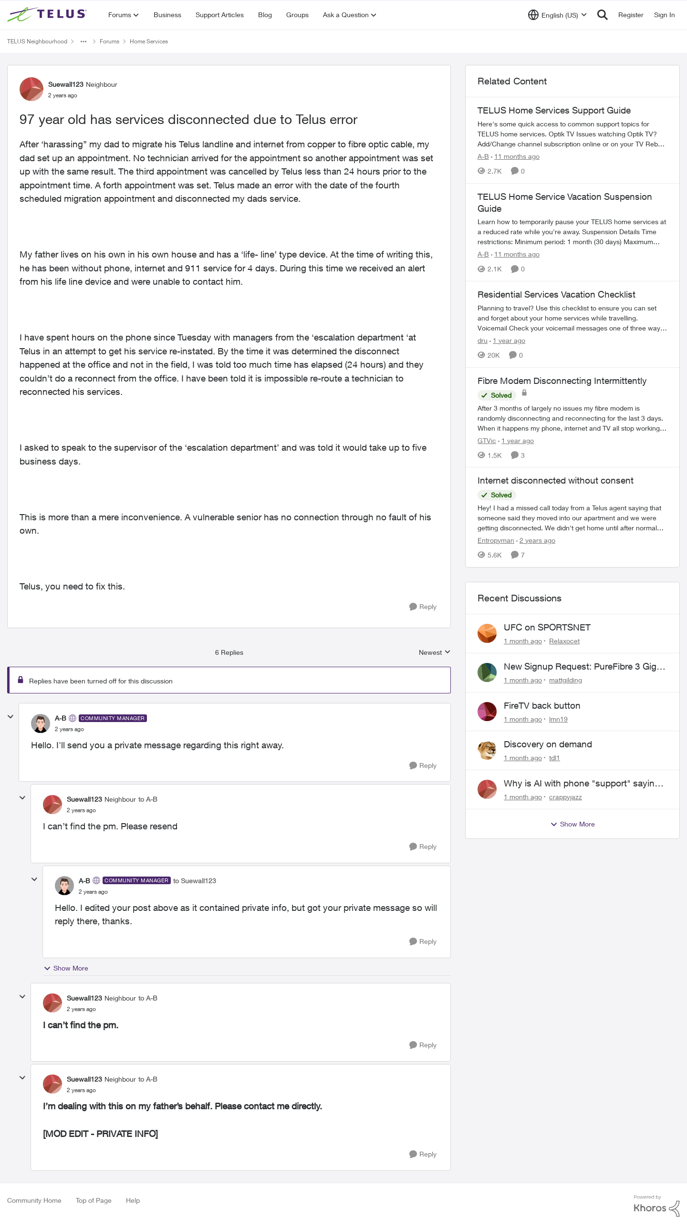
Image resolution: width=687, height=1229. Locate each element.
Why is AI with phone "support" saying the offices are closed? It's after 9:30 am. (582, 783)
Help (133, 1200)
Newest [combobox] (435, 652)
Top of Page (94, 1200)
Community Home (34, 1200)
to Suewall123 (194, 881)
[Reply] (422, 606)
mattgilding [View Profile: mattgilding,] (565, 680)
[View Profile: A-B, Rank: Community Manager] (40, 723)
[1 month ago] (523, 641)
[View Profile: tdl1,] (487, 750)
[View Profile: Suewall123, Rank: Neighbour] (31, 89)
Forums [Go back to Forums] (109, 41)
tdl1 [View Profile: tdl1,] (554, 758)
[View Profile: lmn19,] (487, 711)
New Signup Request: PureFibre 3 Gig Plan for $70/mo (580, 666)
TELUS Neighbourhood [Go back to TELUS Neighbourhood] (37, 41)
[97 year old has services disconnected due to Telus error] (69, 729)
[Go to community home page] (48, 14)
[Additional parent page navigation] (83, 41)
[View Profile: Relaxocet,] (487, 633)
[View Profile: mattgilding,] (487, 672)
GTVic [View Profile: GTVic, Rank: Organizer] (487, 440)
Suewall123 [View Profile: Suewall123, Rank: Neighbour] (65, 84)
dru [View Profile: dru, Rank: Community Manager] (483, 340)
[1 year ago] (507, 340)
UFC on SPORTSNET (547, 627)
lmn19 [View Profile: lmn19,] (558, 718)
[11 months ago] (515, 156)
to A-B (147, 799)
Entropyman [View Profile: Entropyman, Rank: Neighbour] (496, 540)
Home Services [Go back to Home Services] (149, 41)
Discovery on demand (548, 744)
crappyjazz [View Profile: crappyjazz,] (565, 797)
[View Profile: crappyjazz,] (487, 789)
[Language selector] (557, 14)
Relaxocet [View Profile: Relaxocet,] (564, 641)
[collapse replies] (10, 717)
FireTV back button (542, 705)
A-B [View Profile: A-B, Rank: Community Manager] (60, 718)
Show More (65, 968)
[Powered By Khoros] (657, 1206)
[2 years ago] (535, 540)
